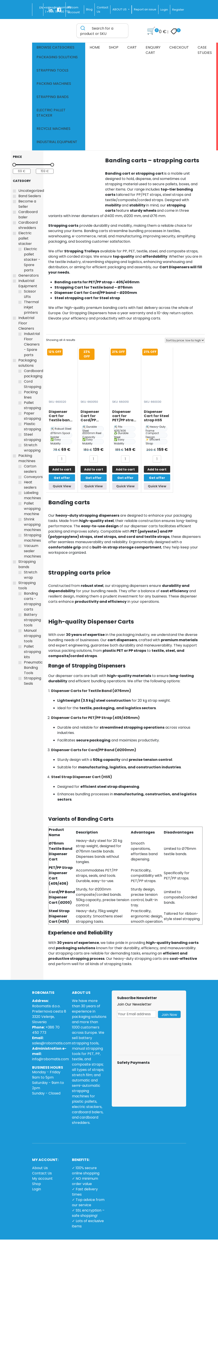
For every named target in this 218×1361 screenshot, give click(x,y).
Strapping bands (53, 96)
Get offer (62, 478)
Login (164, 10)
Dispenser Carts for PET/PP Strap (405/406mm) (95, 717)
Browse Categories (55, 47)
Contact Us (42, 1173)
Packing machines (54, 83)
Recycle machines (53, 128)
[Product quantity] (62, 459)
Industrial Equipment (57, 141)
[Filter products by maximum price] (45, 171)
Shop (113, 47)
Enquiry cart (153, 50)
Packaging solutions (57, 57)
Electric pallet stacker (51, 113)
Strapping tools (52, 70)
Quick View (62, 486)
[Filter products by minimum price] (22, 171)
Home (95, 47)
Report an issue (145, 9)
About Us (40, 1167)
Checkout (179, 47)
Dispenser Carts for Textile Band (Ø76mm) (91, 690)
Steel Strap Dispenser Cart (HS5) (81, 776)
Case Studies (205, 50)
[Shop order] (185, 340)
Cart (132, 47)
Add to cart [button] (61, 469)
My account (42, 1178)
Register (178, 10)
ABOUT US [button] (119, 9)
